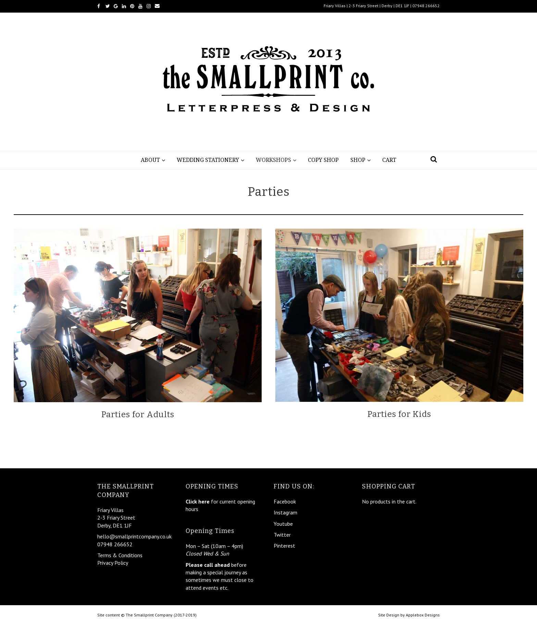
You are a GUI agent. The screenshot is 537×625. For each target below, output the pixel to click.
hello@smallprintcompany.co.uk (134, 536)
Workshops (273, 160)
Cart (389, 160)
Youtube (283, 523)
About (150, 160)
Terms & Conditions (119, 555)
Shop (357, 160)
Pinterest (284, 545)
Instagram (285, 512)
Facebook (285, 501)
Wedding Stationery (208, 160)
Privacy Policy (112, 562)
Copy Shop (323, 160)
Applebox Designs (423, 614)
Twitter (282, 534)
